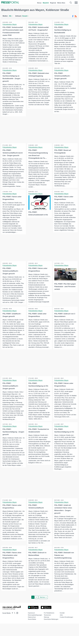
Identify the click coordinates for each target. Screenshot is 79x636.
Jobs (61, 618)
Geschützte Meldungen (51, 622)
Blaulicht (46, 3)
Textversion (47, 618)
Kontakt (62, 616)
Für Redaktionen (49, 616)
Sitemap (46, 620)
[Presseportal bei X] (14, 616)
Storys (39, 3)
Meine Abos (61, 3)
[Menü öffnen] (76, 2)
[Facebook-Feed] (72, 16)
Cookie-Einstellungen (66, 620)
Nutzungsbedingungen (35, 618)
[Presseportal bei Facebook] (12, 616)
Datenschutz (32, 620)
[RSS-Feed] (76, 16)
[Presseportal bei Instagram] (16, 616)
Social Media (32, 622)
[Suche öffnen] (71, 2)
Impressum (31, 616)
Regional (53, 3)
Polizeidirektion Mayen (10, 24)
